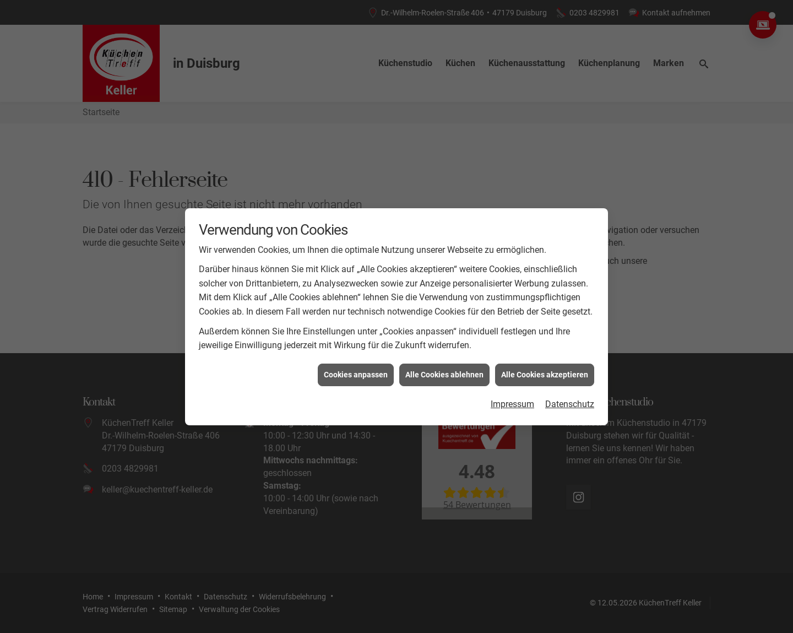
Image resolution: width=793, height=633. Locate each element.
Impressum (512, 401)
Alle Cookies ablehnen (444, 371)
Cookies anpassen (356, 371)
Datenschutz (569, 401)
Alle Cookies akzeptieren (544, 371)
